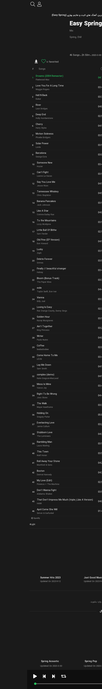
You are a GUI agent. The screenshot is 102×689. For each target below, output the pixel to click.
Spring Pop (64, 661)
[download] (9, 62)
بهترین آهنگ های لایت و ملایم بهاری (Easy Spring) (51, 15)
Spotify (9, 518)
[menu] (96, 4)
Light (6, 524)
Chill (52, 37)
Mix (44, 30)
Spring (45, 37)
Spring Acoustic (23, 661)
